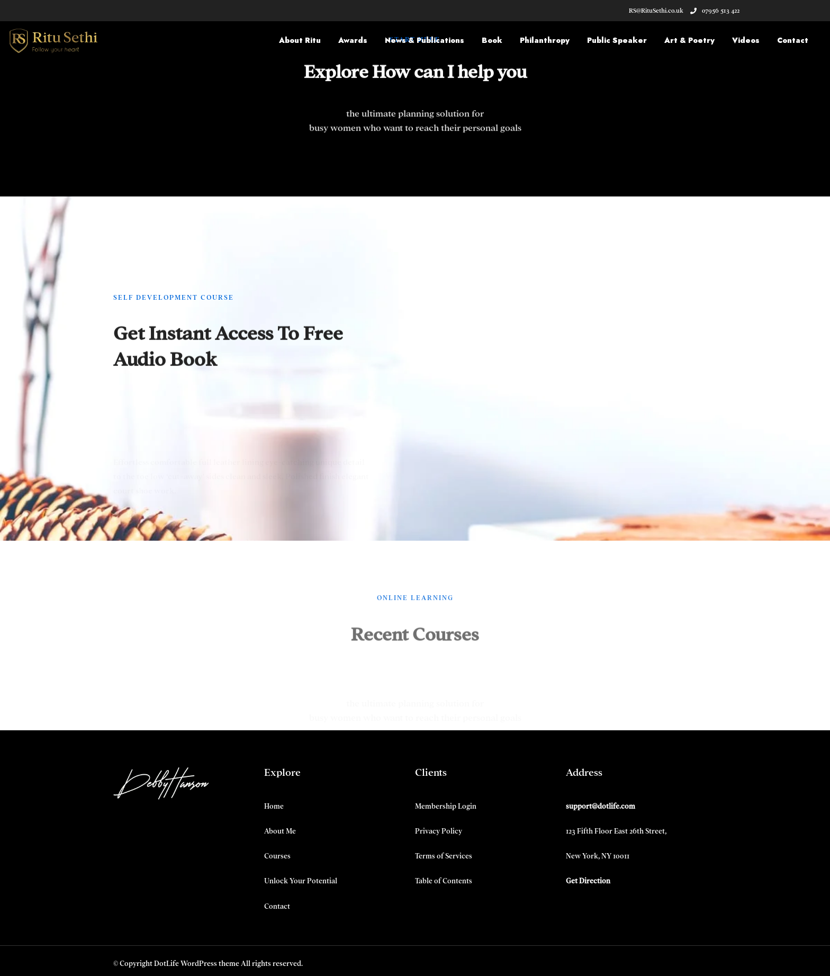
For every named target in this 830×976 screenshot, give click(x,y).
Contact (792, 40)
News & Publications (424, 40)
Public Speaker (617, 40)
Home (274, 806)
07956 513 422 (714, 10)
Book (492, 40)
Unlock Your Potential (300, 880)
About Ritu (300, 40)
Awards (352, 40)
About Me (280, 831)
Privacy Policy (438, 831)
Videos (746, 40)
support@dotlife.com (600, 806)
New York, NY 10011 (597, 856)
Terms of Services (443, 856)
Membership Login (445, 806)
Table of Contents (443, 880)
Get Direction (588, 880)
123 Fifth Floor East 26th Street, (616, 831)
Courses (277, 856)
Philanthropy (545, 40)
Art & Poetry (689, 40)
